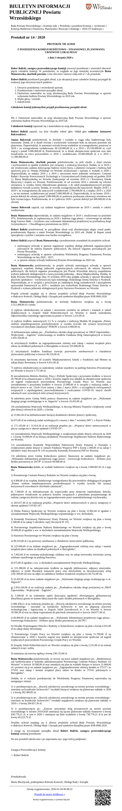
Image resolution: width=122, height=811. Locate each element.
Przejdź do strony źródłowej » (49, 794)
